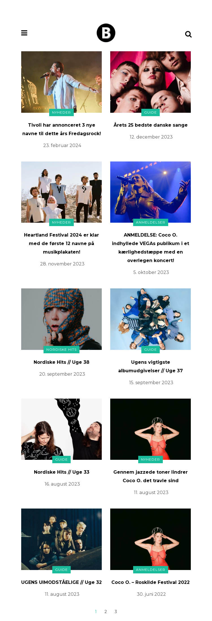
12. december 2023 (151, 137)
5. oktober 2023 (151, 272)
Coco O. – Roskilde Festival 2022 (150, 582)
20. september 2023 (62, 374)
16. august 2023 (62, 484)
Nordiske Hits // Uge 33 (61, 472)
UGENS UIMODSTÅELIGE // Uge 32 (61, 582)
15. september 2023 (151, 382)
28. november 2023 (62, 264)
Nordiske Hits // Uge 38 (61, 362)
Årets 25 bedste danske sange (151, 125)
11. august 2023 (151, 492)
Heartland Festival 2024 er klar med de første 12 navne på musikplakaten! (61, 243)
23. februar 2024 (62, 145)
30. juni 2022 (151, 594)
